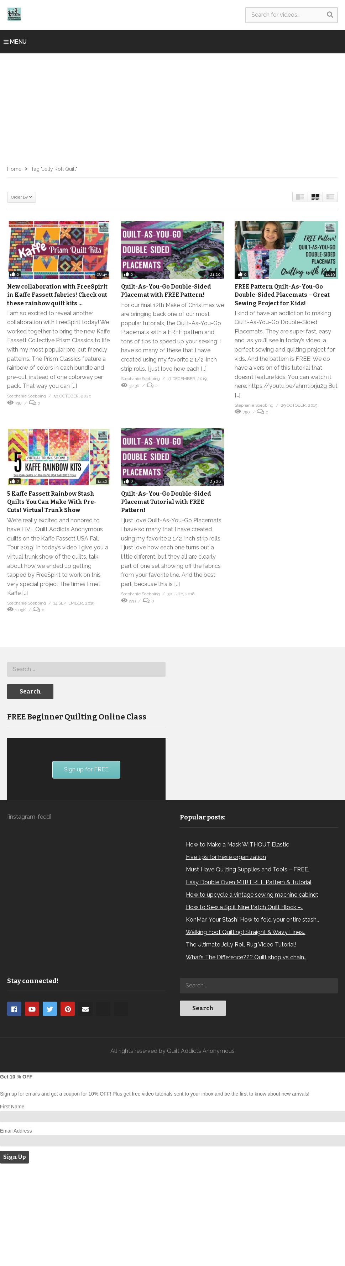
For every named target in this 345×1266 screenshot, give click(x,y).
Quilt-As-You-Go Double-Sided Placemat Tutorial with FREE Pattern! (166, 501)
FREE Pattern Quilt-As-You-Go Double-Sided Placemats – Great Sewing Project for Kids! (282, 294)
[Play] (16, 869)
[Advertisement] (172, 107)
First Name (12, 1204)
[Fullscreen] (156, 869)
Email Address (16, 1228)
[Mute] (144, 869)
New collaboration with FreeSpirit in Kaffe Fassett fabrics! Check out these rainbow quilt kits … (57, 294)
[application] (86, 832)
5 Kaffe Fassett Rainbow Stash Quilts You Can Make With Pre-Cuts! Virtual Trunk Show (51, 501)
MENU (15, 41)
